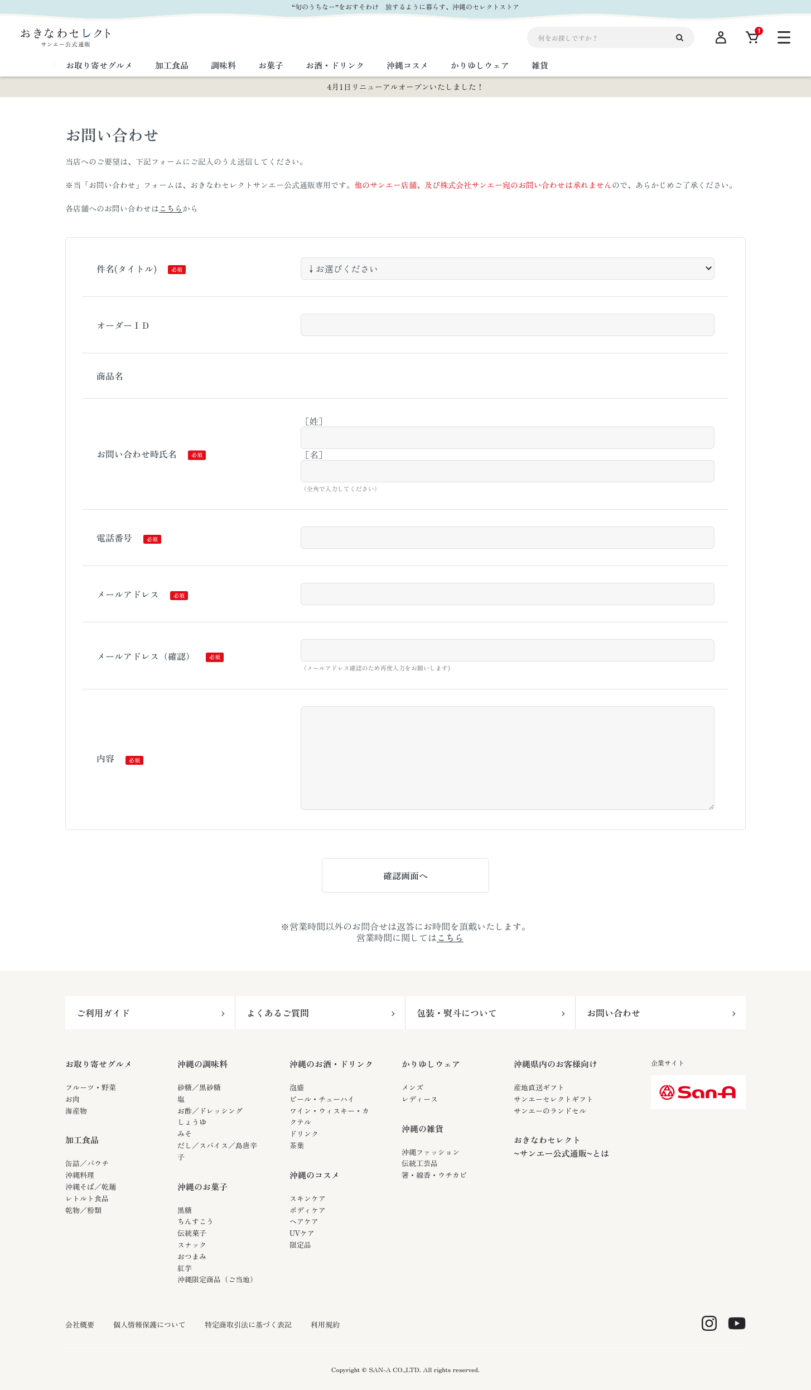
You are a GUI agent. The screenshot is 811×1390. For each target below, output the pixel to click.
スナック (191, 1244)
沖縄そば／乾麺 (90, 1186)
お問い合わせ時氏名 (136, 453)
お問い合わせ (613, 1012)
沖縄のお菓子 (202, 1186)
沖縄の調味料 (202, 1064)
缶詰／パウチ (87, 1163)
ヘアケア (303, 1221)
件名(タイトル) (126, 268)
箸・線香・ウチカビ (434, 1174)
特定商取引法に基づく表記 (248, 1324)
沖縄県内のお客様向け (555, 1064)
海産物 (76, 1110)
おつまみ (191, 1256)
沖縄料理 (79, 1174)
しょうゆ (191, 1121)
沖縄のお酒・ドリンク (331, 1064)
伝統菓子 (191, 1233)
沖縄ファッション (431, 1152)
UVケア (302, 1233)
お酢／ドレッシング (210, 1110)
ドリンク (303, 1133)
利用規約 (325, 1324)
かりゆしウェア (431, 1064)
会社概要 (79, 1324)
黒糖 (184, 1210)
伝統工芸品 (420, 1163)
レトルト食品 (87, 1198)
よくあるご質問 (278, 1012)
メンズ (412, 1087)
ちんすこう (195, 1221)
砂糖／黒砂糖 (199, 1087)
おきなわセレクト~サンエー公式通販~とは (561, 1146)
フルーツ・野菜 (90, 1087)
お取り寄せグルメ (98, 1064)
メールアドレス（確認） (145, 656)
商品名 (109, 375)
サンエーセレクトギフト (553, 1099)
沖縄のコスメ (314, 1175)
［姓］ (314, 421)
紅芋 (184, 1268)
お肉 (72, 1099)
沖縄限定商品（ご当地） (217, 1279)
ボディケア (307, 1210)
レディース (420, 1099)
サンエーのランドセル (550, 1110)
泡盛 (296, 1087)
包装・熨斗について (457, 1012)
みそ (184, 1133)
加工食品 (82, 1139)
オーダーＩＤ (123, 324)
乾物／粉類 (83, 1210)
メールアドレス (127, 594)
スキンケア (307, 1198)
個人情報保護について (149, 1324)
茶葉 (296, 1145)
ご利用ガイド (103, 1012)
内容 (105, 758)
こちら (170, 208)
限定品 (300, 1244)
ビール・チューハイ (322, 1099)
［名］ (314, 454)
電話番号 (114, 537)
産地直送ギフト (539, 1087)
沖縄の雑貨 (422, 1128)
